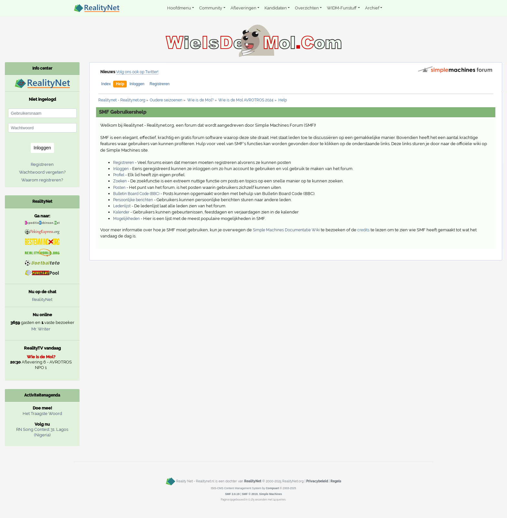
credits (363, 230)
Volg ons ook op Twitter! (137, 72)
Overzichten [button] (307, 8)
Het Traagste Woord (42, 413)
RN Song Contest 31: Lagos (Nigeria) (42, 432)
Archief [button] (372, 8)
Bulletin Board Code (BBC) (136, 193)
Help (120, 84)
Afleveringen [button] (243, 8)
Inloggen (136, 84)
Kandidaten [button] (275, 8)
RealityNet (42, 299)
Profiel (118, 175)
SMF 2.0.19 (232, 494)
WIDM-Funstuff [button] (342, 8)
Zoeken (120, 181)
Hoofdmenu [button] (179, 8)
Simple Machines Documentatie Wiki (286, 230)
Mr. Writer (40, 329)
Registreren (160, 84)
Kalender (121, 212)
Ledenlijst (122, 206)
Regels (335, 481)
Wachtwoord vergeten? (42, 172)
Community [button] (210, 8)
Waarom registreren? (42, 180)
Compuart (272, 488)
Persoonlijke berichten (133, 200)
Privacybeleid (317, 481)
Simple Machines (270, 494)
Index (106, 84)
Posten (119, 187)
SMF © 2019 (250, 494)
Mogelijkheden (126, 218)
